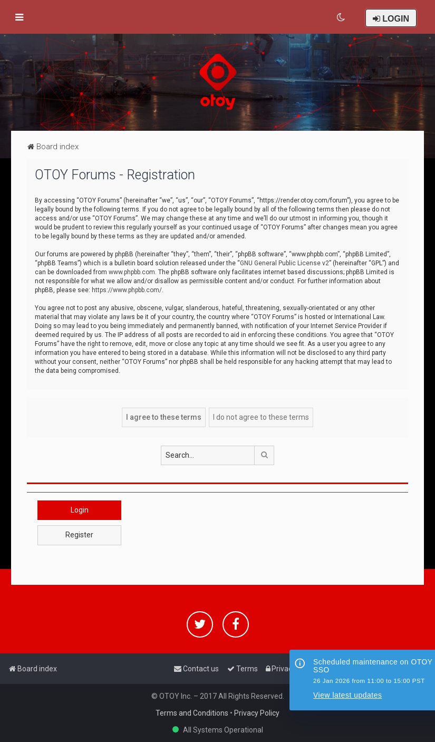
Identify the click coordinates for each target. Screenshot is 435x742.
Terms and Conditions (192, 713)
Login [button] (80, 510)
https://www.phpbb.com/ (127, 290)
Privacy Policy (256, 713)
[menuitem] (341, 17)
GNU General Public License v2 (284, 263)
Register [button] (79, 535)
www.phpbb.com (132, 272)
